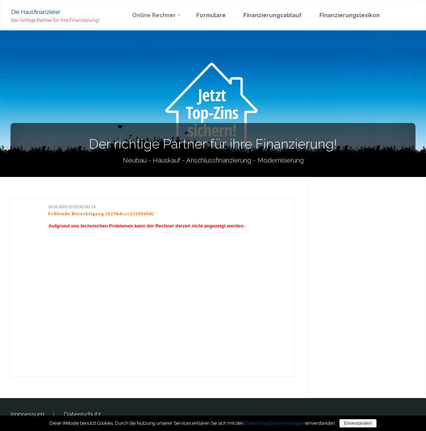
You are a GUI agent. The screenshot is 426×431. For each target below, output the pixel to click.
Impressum (27, 414)
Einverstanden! (358, 423)
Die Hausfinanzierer (35, 11)
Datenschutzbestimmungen (274, 423)
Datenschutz (82, 414)
